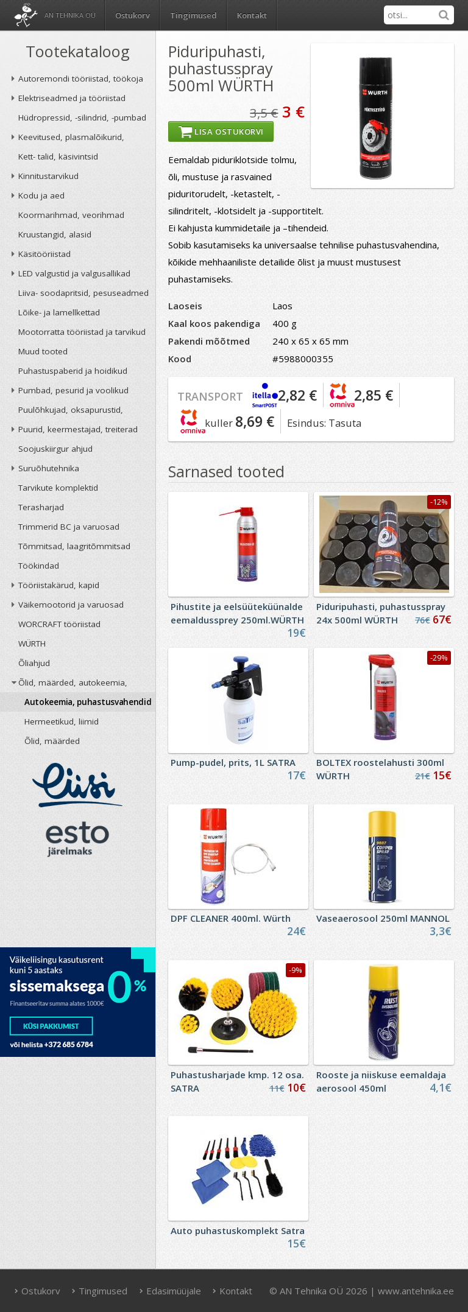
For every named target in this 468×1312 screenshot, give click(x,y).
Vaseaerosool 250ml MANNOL (383, 918)
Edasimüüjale (170, 1291)
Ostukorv (37, 1291)
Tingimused (193, 15)
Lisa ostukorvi (221, 131)
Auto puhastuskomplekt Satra (238, 1230)
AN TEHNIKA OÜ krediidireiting (78, 906)
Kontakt (252, 15)
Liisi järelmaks (77, 785)
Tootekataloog (78, 51)
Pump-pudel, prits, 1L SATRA (233, 762)
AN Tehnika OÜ (70, 14)
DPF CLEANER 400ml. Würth (231, 918)
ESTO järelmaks (77, 838)
